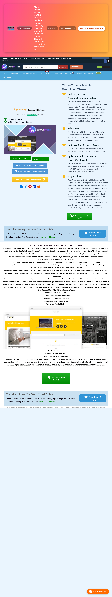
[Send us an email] (108, 61)
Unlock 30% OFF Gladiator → (91, 28)
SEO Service (81, 73)
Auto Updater (46, 73)
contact (58, 73)
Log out (88, 58)
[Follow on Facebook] (105, 61)
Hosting (68, 73)
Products (14, 73)
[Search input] (41, 67)
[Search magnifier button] (63, 67)
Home (5, 73)
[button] (30, 171)
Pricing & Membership (30, 73)
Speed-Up (91, 73)
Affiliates (7, 77)
